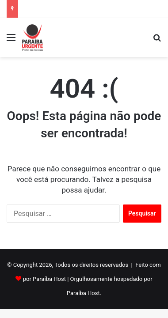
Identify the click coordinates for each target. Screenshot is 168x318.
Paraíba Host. (84, 293)
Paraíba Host (49, 279)
